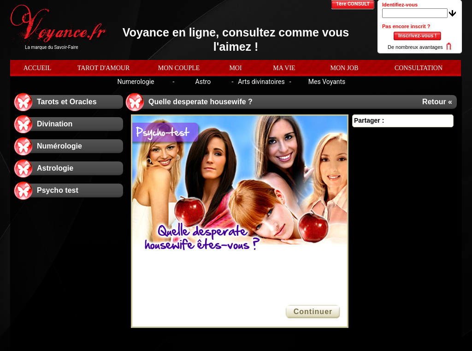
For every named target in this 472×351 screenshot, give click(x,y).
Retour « (437, 102)
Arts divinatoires (261, 81)
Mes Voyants (327, 81)
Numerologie (135, 81)
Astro (203, 81)
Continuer (313, 311)
